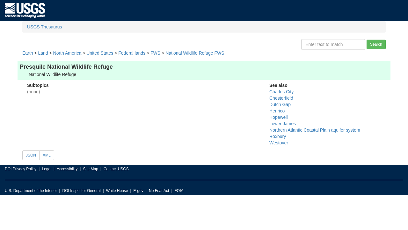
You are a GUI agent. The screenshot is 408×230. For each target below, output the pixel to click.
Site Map (90, 169)
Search (376, 44)
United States (99, 53)
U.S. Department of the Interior (31, 190)
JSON (31, 155)
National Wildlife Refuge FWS (194, 53)
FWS (155, 53)
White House (117, 190)
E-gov (138, 190)
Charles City (281, 91)
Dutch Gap (280, 104)
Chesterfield (281, 98)
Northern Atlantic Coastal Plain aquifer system (314, 130)
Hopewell (278, 117)
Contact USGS (116, 169)
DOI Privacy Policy (20, 169)
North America (67, 53)
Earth (27, 53)
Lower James (282, 123)
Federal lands (131, 53)
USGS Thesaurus (44, 26)
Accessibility (67, 169)
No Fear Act (159, 190)
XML (47, 155)
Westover (278, 142)
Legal (46, 169)
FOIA (179, 190)
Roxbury (277, 136)
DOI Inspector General (81, 190)
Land (43, 53)
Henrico (277, 110)
